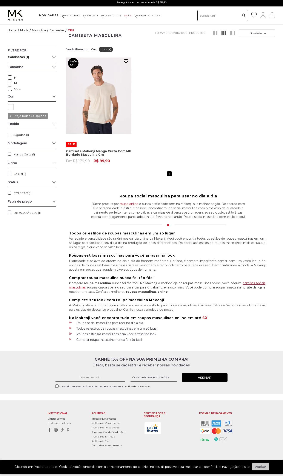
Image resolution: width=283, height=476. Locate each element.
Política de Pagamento (106, 423)
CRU (71, 30)
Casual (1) (20, 173)
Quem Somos (56, 418)
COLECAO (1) (22, 193)
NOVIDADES (48, 15)
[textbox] (222, 15)
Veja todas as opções (30, 116)
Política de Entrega (103, 436)
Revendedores (147, 15)
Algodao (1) (21, 134)
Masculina (39, 30)
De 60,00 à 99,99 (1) (27, 212)
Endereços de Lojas (59, 423)
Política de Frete (101, 441)
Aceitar (260, 467)
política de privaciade (137, 386)
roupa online (129, 204)
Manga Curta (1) (24, 154)
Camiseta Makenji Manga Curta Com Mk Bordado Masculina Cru (98, 149)
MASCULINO (71, 15)
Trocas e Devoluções (104, 418)
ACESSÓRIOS (111, 15)
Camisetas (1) (18, 57)
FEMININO (90, 15)
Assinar (204, 378)
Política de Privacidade (105, 427)
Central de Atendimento (107, 445)
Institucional (58, 413)
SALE (128, 15)
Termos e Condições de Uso (108, 432)
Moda (24, 30)
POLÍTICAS (98, 413)
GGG (11, 89)
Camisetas (56, 30)
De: (88, 157)
